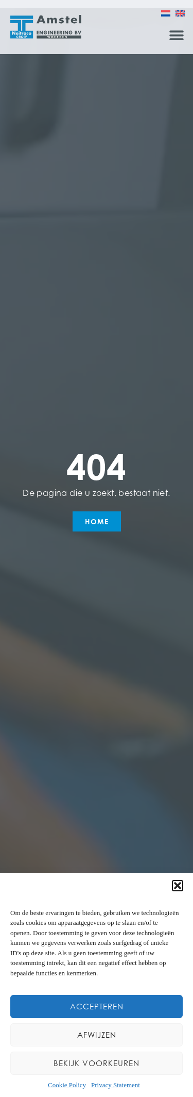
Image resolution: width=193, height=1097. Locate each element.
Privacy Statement (115, 1085)
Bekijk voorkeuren (96, 1063)
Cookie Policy (67, 1085)
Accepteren (97, 1006)
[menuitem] (166, 13)
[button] (177, 885)
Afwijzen (96, 1035)
